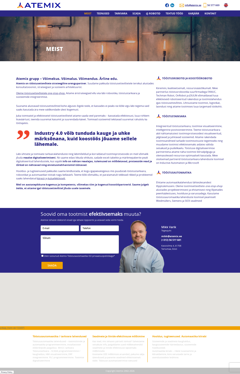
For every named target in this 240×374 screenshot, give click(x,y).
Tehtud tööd (174, 13)
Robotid (154, 13)
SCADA (136, 13)
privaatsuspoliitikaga (103, 255)
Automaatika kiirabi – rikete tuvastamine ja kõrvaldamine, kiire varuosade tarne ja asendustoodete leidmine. (174, 354)
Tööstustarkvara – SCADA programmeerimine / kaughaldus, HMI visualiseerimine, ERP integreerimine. (56, 354)
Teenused (103, 13)
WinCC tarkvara (66, 347)
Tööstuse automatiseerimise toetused (118, 360)
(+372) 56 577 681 (171, 240)
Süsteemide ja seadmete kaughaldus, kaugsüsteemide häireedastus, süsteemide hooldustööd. (174, 344)
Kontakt (210, 13)
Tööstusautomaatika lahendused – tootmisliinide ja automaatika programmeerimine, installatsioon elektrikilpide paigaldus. (59, 344)
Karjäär (193, 13)
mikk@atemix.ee (171, 236)
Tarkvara (121, 13)
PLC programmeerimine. (61, 357)
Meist (87, 13)
